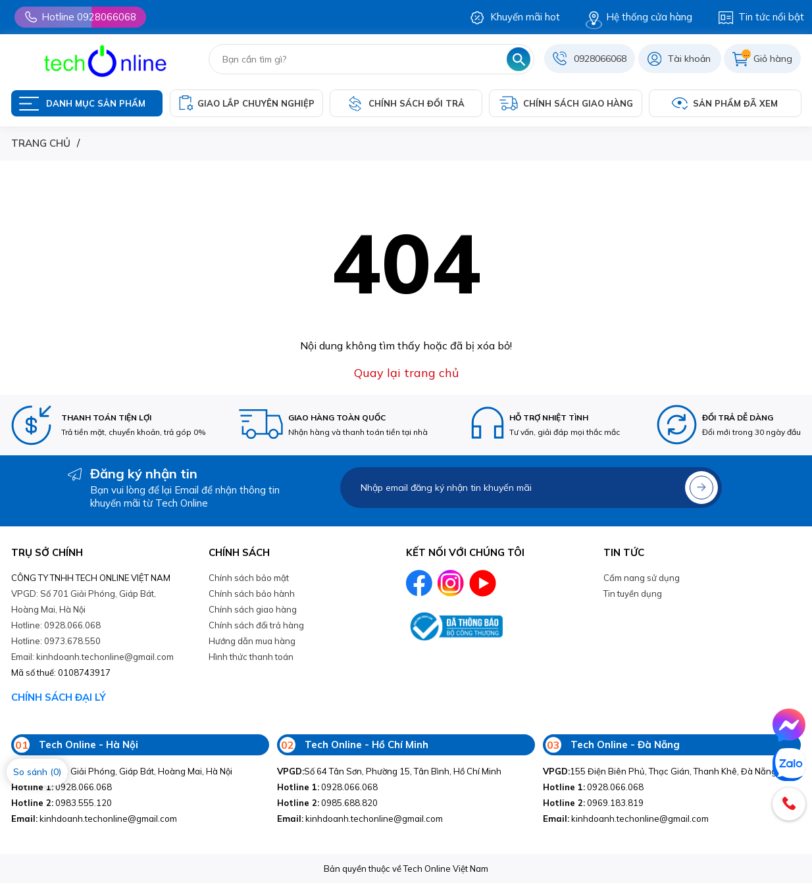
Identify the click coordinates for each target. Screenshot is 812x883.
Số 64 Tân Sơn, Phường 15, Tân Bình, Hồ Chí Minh (389, 771)
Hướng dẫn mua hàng (252, 641)
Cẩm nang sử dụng (641, 577)
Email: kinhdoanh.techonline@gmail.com (92, 656)
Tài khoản (689, 58)
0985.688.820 (327, 802)
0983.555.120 (61, 802)
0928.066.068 (61, 787)
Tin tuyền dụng (632, 593)
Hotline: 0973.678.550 (56, 641)
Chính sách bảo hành (252, 593)
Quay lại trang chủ (406, 372)
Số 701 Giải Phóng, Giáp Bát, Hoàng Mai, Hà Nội (121, 771)
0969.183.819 (593, 802)
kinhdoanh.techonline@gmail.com (94, 818)
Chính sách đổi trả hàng (256, 625)
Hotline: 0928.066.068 (56, 625)
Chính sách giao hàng (253, 609)
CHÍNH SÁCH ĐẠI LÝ (58, 697)
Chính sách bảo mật (249, 577)
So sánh (37, 772)
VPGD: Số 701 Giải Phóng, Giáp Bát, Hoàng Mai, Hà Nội (83, 601)
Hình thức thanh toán (251, 656)
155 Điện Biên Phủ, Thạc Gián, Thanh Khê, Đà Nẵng (659, 771)
